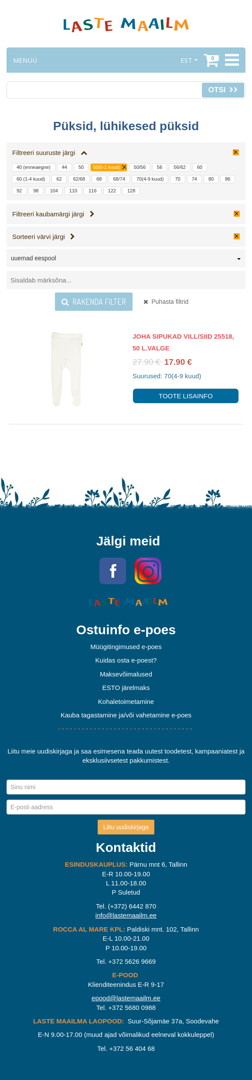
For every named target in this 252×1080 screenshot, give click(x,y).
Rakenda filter (93, 301)
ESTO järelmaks (126, 687)
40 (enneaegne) (34, 167)
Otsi (223, 90)
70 (177, 179)
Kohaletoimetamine (126, 701)
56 (159, 167)
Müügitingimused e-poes (125, 646)
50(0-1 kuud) (106, 167)
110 (73, 190)
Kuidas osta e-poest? (126, 660)
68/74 (119, 179)
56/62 (180, 167)
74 (194, 179)
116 (92, 190)
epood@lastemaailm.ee (126, 998)
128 (131, 190)
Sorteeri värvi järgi (43, 236)
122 (112, 190)
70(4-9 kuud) (149, 179)
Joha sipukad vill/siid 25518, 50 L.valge (183, 342)
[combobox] (126, 260)
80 (211, 179)
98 (35, 190)
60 (199, 167)
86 (227, 179)
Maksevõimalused (126, 674)
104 (54, 190)
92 (19, 190)
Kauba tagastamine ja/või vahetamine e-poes (126, 715)
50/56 (140, 167)
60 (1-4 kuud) (31, 179)
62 (58, 179)
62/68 (79, 179)
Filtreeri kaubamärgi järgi (53, 214)
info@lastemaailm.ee (126, 915)
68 (99, 179)
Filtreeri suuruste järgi (49, 152)
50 (81, 167)
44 (64, 167)
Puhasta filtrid (166, 301)
